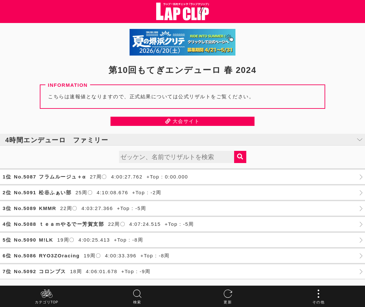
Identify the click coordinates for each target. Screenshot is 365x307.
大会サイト (182, 121)
